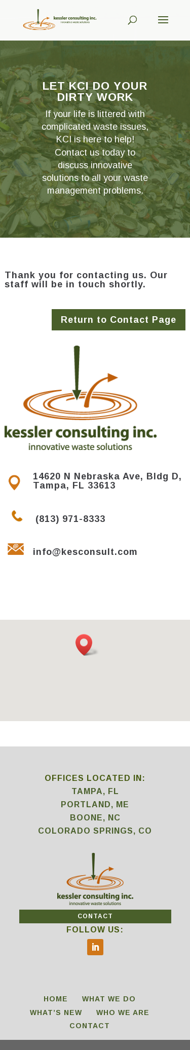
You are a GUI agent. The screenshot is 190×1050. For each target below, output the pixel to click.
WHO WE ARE (122, 1012)
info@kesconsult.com (85, 552)
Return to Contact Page (118, 320)
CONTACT (95, 916)
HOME (56, 999)
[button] (87, 645)
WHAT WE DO (109, 999)
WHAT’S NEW (56, 1012)
